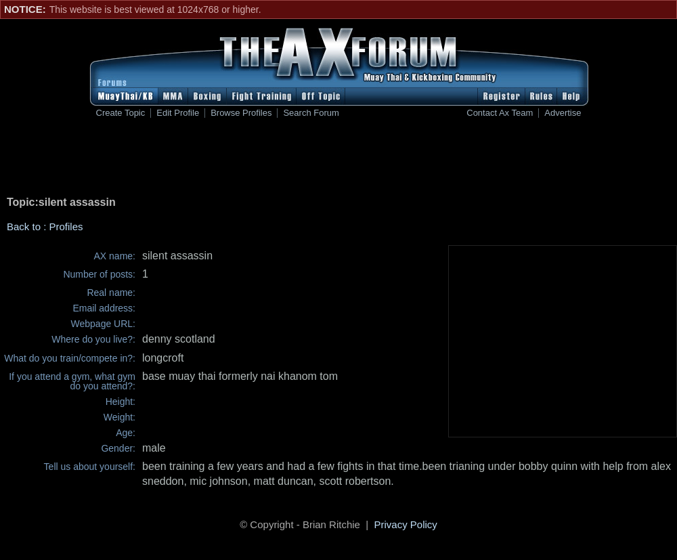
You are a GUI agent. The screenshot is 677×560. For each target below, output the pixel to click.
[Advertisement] (338, 159)
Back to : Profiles (45, 226)
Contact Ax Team (499, 113)
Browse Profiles (241, 113)
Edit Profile (177, 113)
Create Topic (121, 113)
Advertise (562, 113)
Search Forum (310, 113)
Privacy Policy (405, 524)
